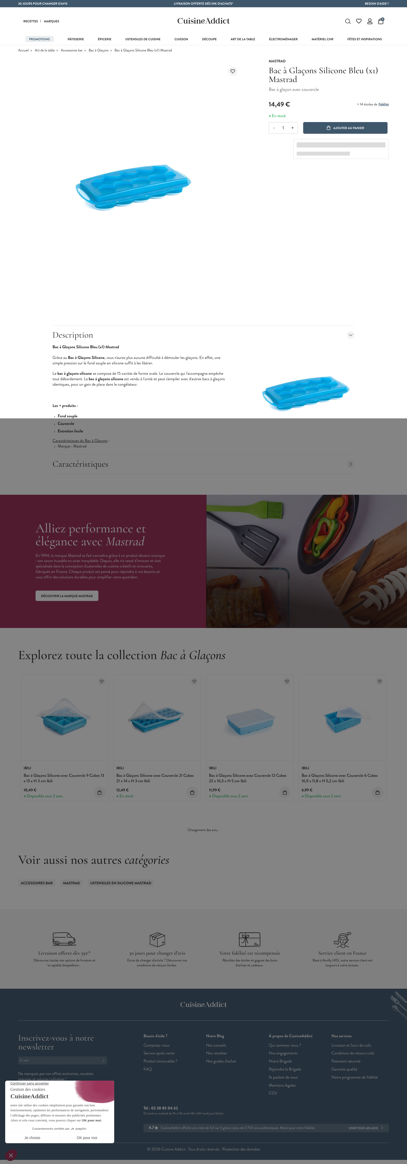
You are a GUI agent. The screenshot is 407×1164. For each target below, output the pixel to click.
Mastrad (71, 883)
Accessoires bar (72, 50)
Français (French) (37, 1112)
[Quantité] (283, 127)
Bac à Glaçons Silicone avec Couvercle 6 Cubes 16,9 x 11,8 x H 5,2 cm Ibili (340, 778)
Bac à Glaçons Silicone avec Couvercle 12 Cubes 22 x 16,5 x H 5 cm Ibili (247, 778)
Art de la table (45, 50)
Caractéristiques (203, 464)
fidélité (384, 104)
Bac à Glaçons (99, 50)
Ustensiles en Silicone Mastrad (120, 883)
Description (203, 335)
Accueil (23, 50)
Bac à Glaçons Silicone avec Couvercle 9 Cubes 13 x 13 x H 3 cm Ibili (64, 778)
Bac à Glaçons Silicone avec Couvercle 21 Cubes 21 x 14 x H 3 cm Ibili (155, 778)
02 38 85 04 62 (164, 1108)
